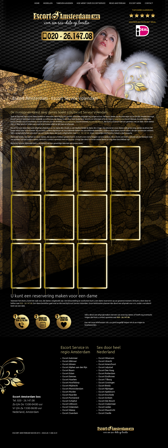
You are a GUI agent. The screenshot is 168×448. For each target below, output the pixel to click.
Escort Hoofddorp (71, 382)
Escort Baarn (68, 370)
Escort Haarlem (70, 379)
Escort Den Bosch (96, 122)
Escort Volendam (70, 407)
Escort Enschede (106, 395)
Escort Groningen (107, 382)
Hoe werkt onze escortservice (91, 3)
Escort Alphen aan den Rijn (75, 367)
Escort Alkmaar (70, 361)
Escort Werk (135, 3)
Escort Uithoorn (70, 404)
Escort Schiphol (70, 401)
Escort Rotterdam (107, 373)
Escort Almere (69, 364)
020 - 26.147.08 (83, 133)
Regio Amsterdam (117, 3)
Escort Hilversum (106, 358)
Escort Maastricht (107, 410)
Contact (149, 3)
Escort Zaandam (70, 413)
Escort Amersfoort (107, 364)
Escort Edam (68, 373)
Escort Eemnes (69, 376)
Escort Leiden (105, 407)
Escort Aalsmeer (69, 122)
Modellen (47, 3)
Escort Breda (119, 119)
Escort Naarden (70, 395)
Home (37, 3)
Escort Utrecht (105, 361)
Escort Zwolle (105, 413)
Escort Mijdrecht (70, 385)
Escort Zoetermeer (107, 404)
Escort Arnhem (105, 398)
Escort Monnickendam (73, 389)
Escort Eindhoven (107, 376)
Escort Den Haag (106, 370)
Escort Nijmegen (106, 389)
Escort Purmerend (71, 398)
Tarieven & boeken (64, 3)
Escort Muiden (69, 392)
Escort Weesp (69, 410)
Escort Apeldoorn (107, 392)
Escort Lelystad (106, 367)
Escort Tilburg (105, 379)
